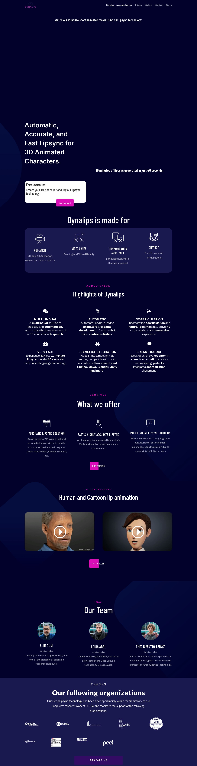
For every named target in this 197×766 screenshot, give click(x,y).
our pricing (98, 465)
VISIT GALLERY (98, 563)
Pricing (138, 6)
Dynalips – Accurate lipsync (119, 6)
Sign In (169, 6)
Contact (158, 6)
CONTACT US (98, 760)
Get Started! (65, 203)
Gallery (148, 6)
